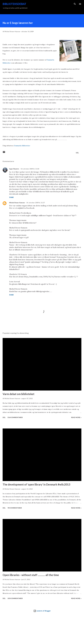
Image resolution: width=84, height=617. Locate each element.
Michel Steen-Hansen (17, 203)
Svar (11, 197)
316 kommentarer (15, 417)
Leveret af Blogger (42, 611)
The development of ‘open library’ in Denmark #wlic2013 (36, 484)
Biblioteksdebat (14, 3)
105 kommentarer (15, 598)
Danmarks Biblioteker (22, 146)
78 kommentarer (14, 508)
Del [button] (77, 153)
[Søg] (75, 4)
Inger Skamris (14, 169)
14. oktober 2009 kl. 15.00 (30, 169)
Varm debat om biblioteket (18, 394)
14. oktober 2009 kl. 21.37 (35, 203)
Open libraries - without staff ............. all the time (31, 575)
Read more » (76, 417)
